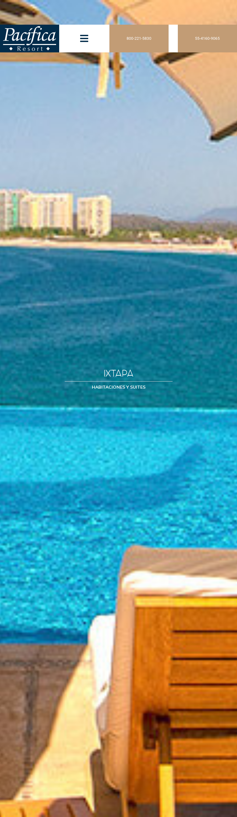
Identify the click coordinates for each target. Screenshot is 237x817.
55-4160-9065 (207, 38)
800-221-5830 (139, 38)
